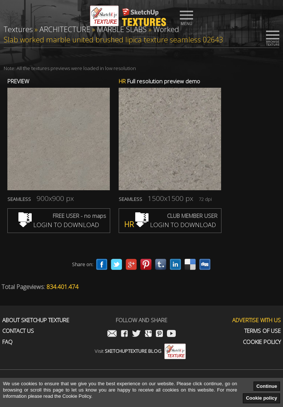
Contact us (18, 330)
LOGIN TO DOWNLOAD (58, 224)
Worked (166, 29)
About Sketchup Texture (35, 320)
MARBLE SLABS (122, 29)
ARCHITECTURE (64, 29)
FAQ (7, 341)
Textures (18, 29)
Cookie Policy (262, 341)
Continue (266, 386)
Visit (140, 351)
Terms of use (262, 330)
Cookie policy (261, 398)
